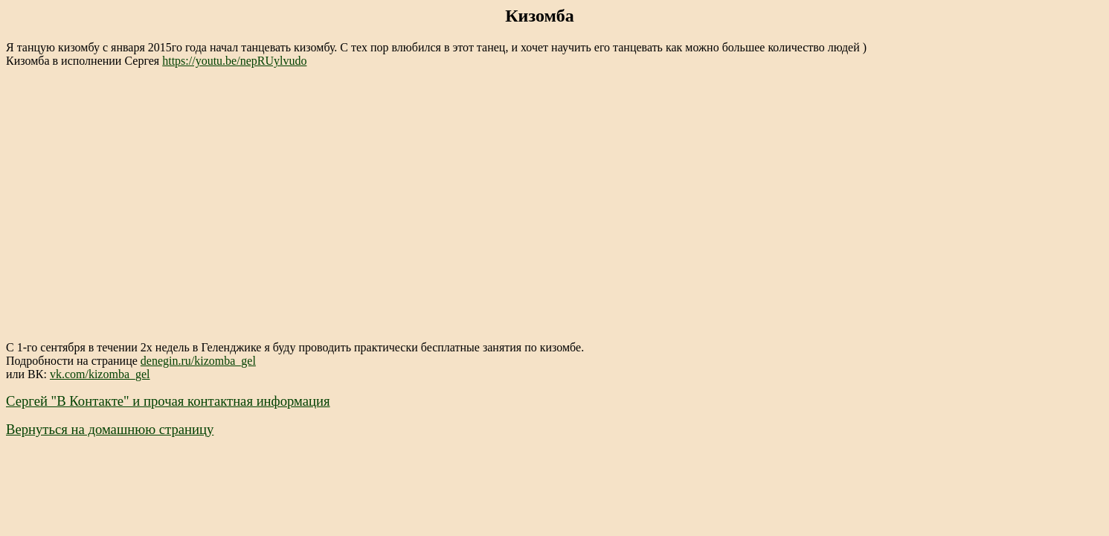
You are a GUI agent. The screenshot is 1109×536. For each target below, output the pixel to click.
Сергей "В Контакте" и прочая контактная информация (168, 401)
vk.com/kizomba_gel (100, 374)
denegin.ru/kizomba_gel (198, 360)
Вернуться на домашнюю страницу (109, 429)
